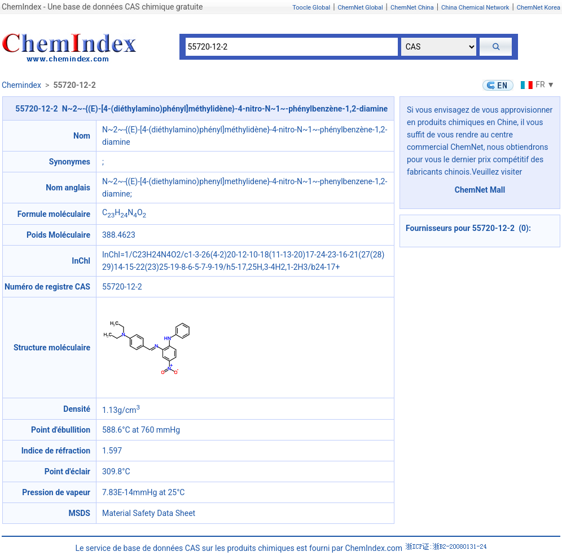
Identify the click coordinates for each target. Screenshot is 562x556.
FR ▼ (536, 84)
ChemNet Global (360, 7)
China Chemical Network (475, 7)
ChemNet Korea (538, 7)
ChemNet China (412, 7)
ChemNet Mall (480, 189)
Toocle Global (311, 7)
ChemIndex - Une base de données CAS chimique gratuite (102, 6)
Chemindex (21, 85)
